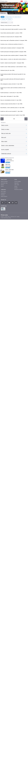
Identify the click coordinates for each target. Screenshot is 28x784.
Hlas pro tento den (6, 133)
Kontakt (16, 187)
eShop (2, 186)
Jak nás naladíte (17, 181)
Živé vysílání (3, 191)
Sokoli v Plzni (17, 16)
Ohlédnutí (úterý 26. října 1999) (7, 70)
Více (23, 13)
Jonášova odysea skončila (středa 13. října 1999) (11, 103)
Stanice (2, 184)
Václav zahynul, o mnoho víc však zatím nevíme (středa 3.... (14, 59)
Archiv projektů (5, 149)
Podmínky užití (13, 216)
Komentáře (17, 13)
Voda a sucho (4, 125)
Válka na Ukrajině (4, 181)
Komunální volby (4, 183)
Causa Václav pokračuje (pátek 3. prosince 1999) (11, 32)
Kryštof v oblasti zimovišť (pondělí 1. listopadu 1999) (12, 62)
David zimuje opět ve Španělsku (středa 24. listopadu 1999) (14, 40)
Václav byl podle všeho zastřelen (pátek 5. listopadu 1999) (13, 55)
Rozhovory (11, 13)
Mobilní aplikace (4, 196)
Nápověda (16, 183)
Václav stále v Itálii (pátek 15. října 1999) (9, 96)
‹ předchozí (2, 118)
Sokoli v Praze (9, 16)
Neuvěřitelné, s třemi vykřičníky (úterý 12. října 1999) (12, 107)
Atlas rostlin (4, 141)
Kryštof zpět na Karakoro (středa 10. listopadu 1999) (12, 47)
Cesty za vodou (5, 129)
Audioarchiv (3, 193)
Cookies (2, 216)
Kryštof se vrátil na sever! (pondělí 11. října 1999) (12, 111)
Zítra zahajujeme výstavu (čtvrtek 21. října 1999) (11, 84)
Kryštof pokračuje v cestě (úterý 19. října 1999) (11, 92)
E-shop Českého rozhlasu (7, 157)
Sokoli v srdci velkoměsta (7, 145)
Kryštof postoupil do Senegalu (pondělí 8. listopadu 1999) (13, 51)
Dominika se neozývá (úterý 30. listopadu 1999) (11, 36)
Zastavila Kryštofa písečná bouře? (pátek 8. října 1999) (13, 115)
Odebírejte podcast (6, 153)
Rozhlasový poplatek (18, 189)
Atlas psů (3, 137)
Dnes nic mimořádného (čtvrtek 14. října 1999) (11, 100)
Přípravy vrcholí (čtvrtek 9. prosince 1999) (10, 25)
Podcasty (3, 194)
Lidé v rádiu (16, 184)
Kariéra (15, 186)
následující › (25, 118)
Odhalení (3, 19)
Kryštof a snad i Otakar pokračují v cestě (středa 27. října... (14, 66)
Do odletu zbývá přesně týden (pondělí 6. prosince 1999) (13, 29)
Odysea (9, 19)
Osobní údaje (7, 216)
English (18, 216)
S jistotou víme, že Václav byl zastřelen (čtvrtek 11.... (12, 44)
